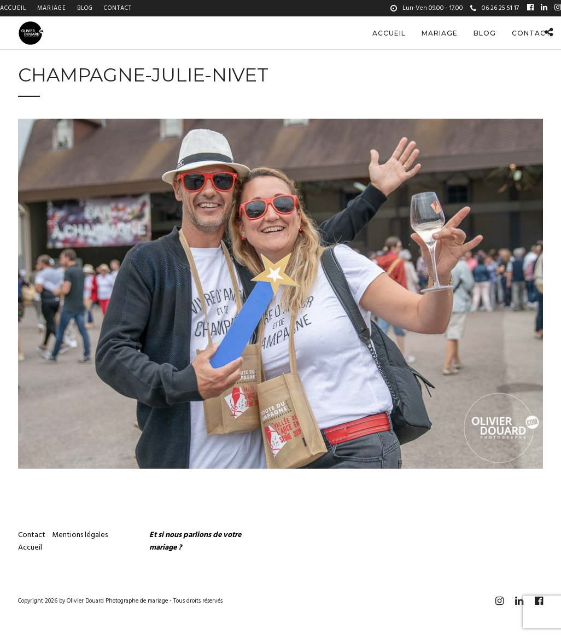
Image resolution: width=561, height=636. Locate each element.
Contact (118, 8)
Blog (85, 8)
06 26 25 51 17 (494, 8)
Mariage (51, 8)
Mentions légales (80, 535)
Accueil (13, 8)
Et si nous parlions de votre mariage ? (195, 541)
